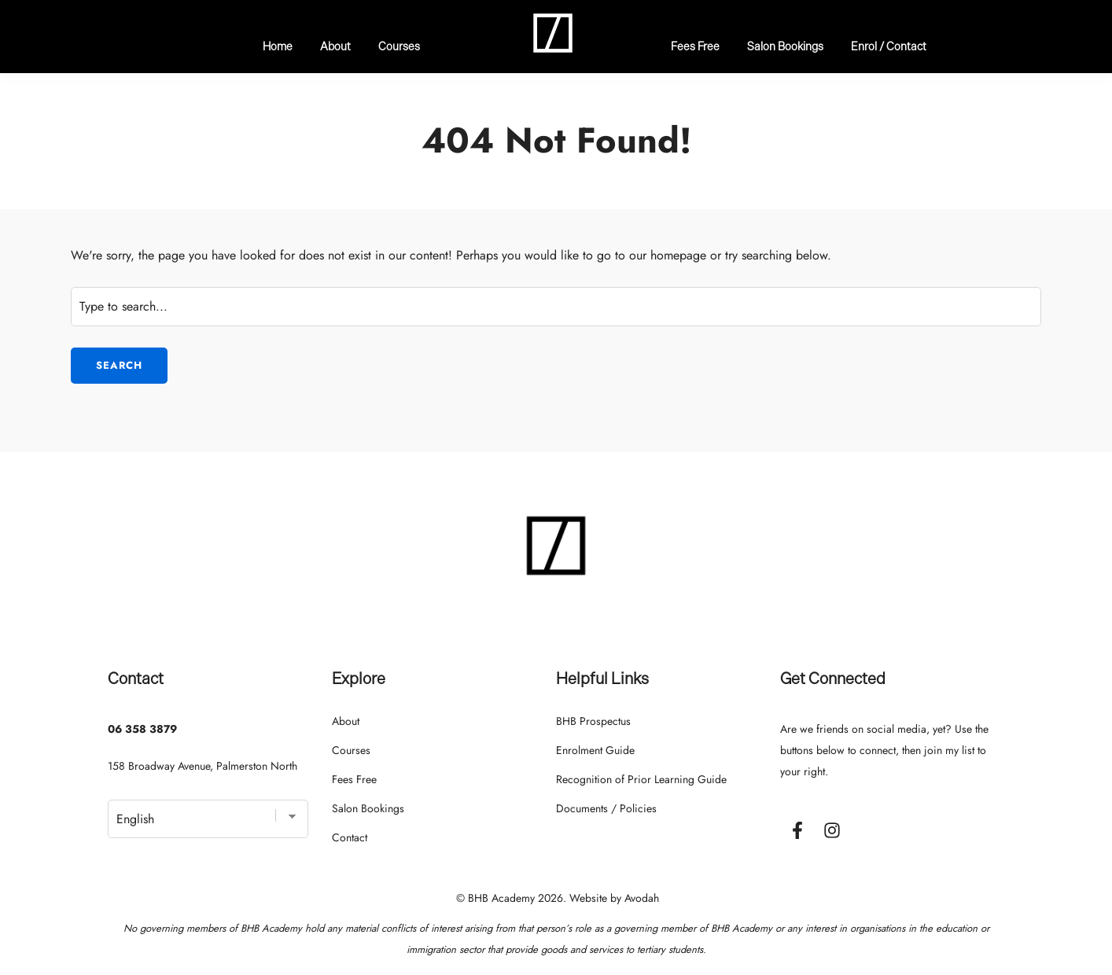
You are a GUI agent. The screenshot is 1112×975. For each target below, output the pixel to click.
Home (278, 46)
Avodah (641, 898)
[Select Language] (208, 819)
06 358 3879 (142, 729)
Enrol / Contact (888, 46)
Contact (349, 837)
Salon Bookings (785, 46)
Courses (399, 46)
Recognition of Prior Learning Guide (641, 779)
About (335, 46)
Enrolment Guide (595, 750)
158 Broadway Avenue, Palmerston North (202, 766)
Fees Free (695, 46)
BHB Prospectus (593, 721)
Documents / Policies (606, 808)
